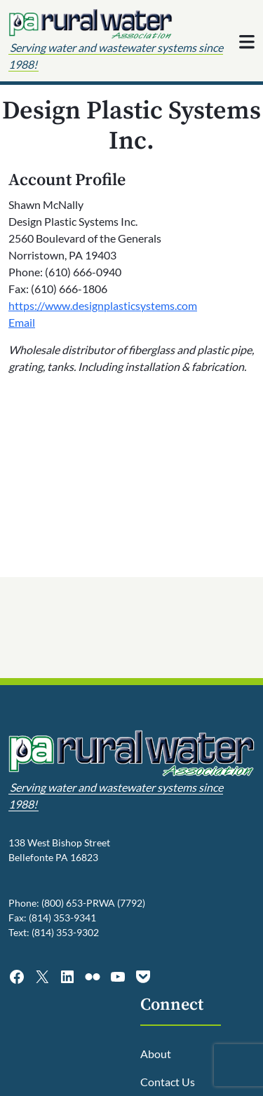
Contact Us (167, 1081)
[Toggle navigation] (247, 42)
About (155, 1053)
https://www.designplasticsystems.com (102, 305)
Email (21, 322)
